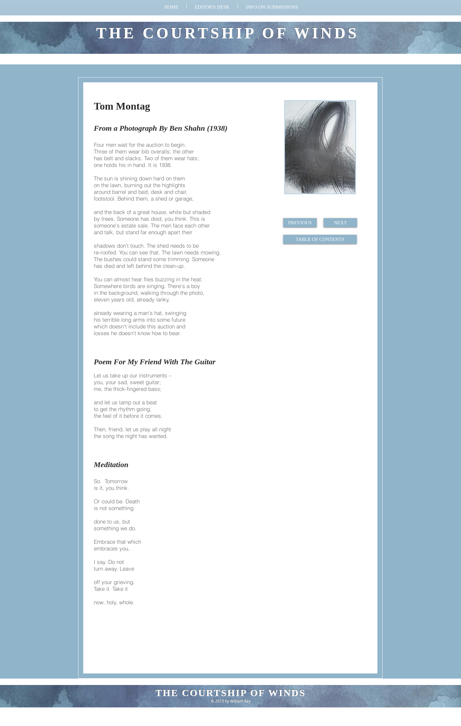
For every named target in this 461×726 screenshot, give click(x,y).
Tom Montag (122, 106)
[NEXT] (340, 222)
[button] (272, 6)
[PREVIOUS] (300, 222)
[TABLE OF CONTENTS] (320, 239)
